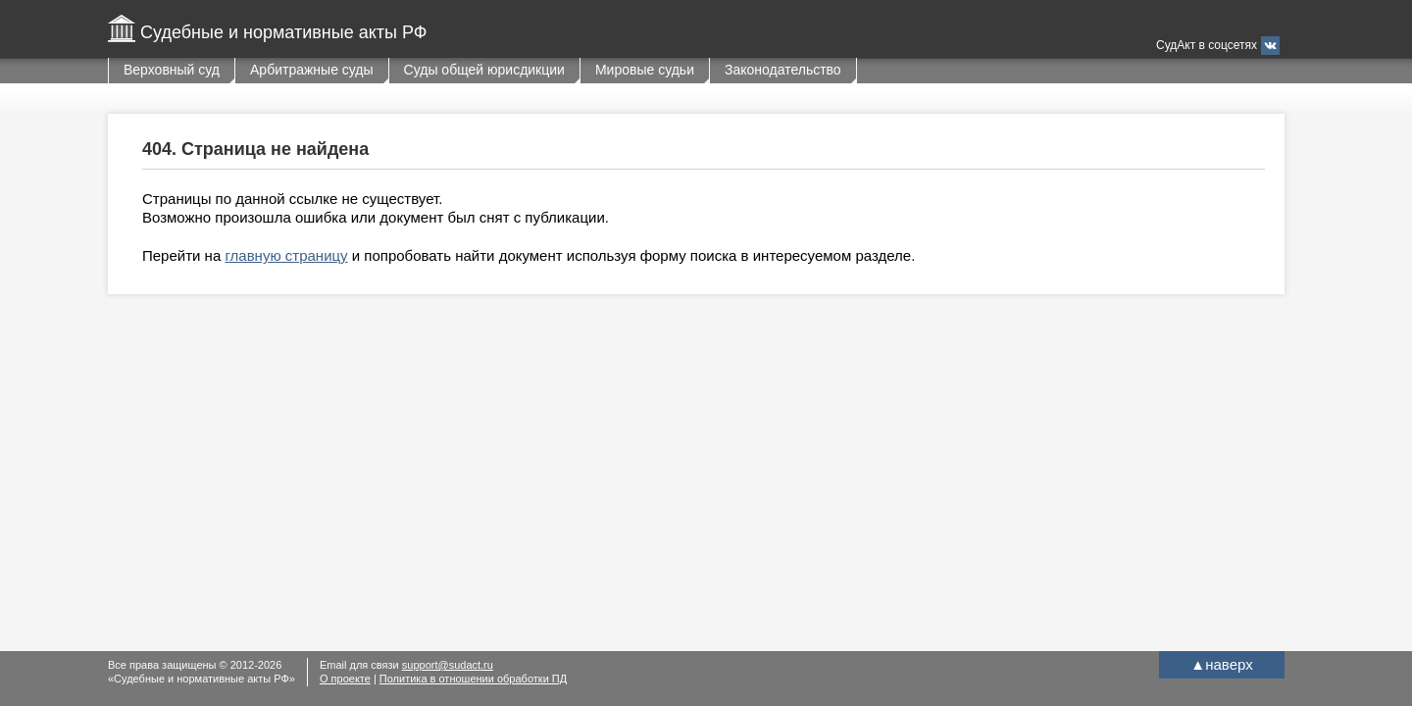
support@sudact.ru (447, 665)
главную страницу (286, 255)
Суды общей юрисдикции (484, 69)
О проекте (345, 678)
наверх (1221, 664)
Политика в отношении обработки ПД (473, 678)
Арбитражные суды (312, 69)
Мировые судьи (644, 69)
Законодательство (783, 69)
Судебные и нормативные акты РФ (283, 32)
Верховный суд (172, 69)
